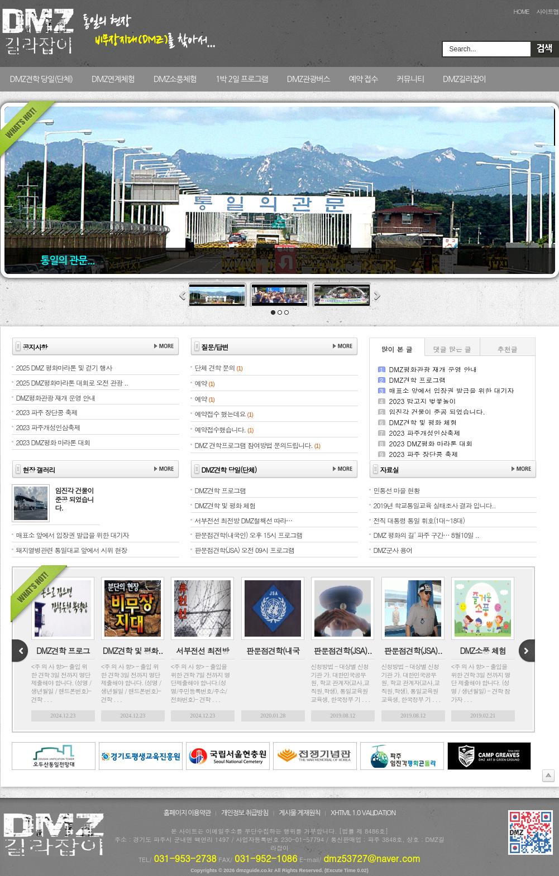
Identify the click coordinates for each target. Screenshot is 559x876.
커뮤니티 (410, 79)
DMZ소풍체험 (175, 79)
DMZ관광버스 (308, 79)
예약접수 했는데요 (220, 413)
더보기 (164, 347)
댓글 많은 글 (452, 349)
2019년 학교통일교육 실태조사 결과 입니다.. (435, 505)
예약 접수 (363, 79)
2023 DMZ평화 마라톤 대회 (431, 443)
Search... (463, 49)
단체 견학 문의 (215, 367)
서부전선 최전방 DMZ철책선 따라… (244, 520)
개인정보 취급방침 (245, 813)
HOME (521, 11)
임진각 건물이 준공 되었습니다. (437, 411)
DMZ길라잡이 (464, 79)
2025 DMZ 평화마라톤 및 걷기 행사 (64, 367)
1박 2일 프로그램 (242, 79)
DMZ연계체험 (113, 79)
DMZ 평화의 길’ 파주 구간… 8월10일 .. (426, 535)
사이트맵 (548, 11)
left (20, 651)
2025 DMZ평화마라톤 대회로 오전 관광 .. (72, 382)
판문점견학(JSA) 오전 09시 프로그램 (245, 550)
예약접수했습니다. (220, 429)
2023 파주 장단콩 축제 (423, 454)
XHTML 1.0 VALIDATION (363, 813)
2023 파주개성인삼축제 (425, 432)
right (526, 651)
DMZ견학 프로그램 (417, 379)
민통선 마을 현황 (397, 490)
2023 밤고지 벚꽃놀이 (422, 401)
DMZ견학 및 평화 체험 (423, 422)
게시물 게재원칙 (299, 813)
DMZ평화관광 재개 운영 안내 (433, 369)
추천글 (508, 349)
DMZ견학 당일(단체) (41, 79)
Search (544, 49)
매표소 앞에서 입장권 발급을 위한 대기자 (451, 390)
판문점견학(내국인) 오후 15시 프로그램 (249, 535)
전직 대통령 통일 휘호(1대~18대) (419, 520)
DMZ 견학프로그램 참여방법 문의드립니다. (254, 445)
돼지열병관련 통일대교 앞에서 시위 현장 (71, 550)
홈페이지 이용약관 (187, 813)
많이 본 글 (396, 349)
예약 (201, 383)
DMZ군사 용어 (393, 550)
